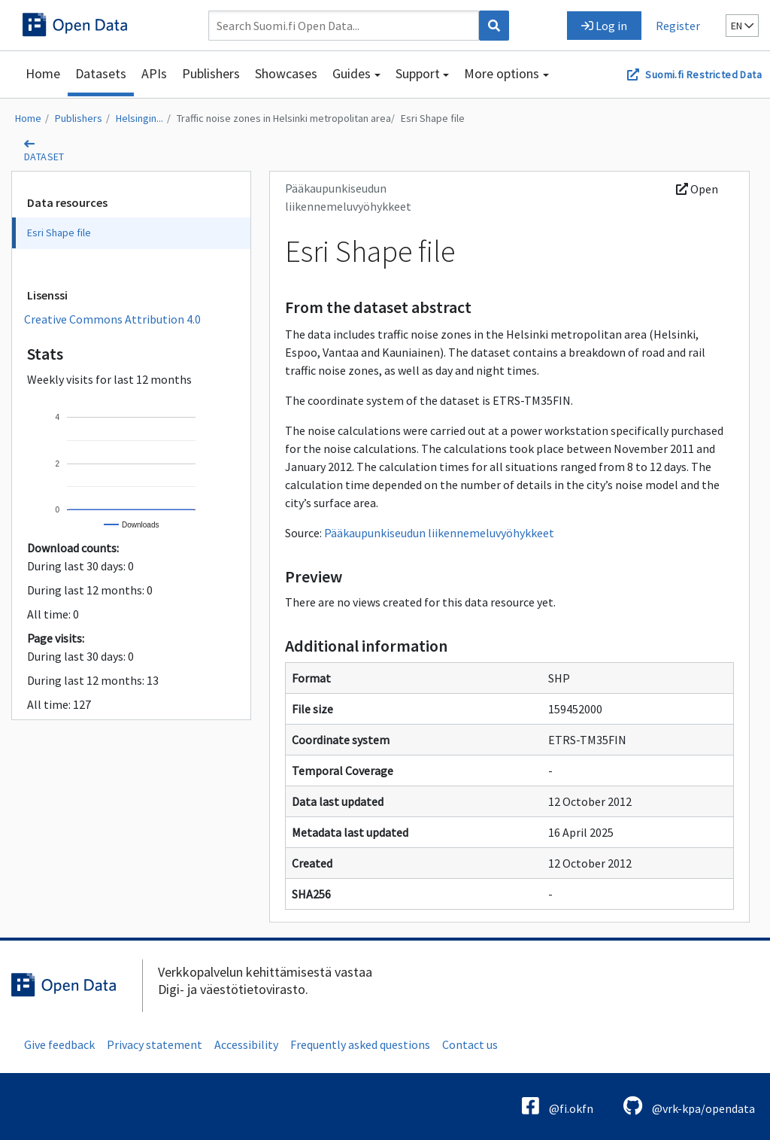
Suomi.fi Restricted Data (703, 74)
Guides (351, 73)
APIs (154, 73)
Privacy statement (154, 1044)
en (742, 25)
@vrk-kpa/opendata (689, 1106)
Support (418, 73)
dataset (44, 156)
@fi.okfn (557, 1106)
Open (697, 188)
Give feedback (59, 1044)
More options (501, 73)
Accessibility (246, 1044)
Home (43, 73)
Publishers (211, 73)
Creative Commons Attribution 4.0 (112, 319)
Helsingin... (139, 118)
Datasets (100, 73)
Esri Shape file (433, 118)
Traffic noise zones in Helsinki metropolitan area (284, 118)
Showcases (286, 73)
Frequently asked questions (360, 1044)
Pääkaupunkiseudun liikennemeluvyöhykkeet (439, 532)
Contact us (470, 1044)
